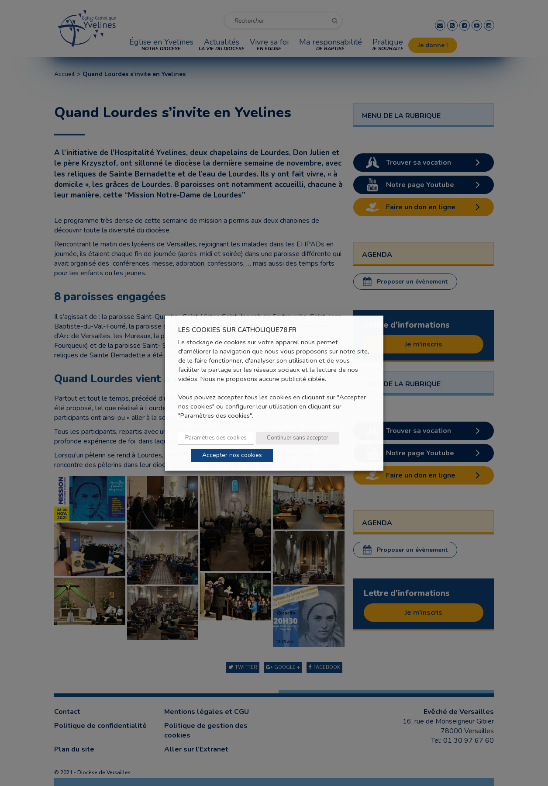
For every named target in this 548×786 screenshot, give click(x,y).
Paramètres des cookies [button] (216, 438)
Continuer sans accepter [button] (297, 438)
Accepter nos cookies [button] (232, 455)
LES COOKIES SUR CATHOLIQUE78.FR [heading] (237, 330)
